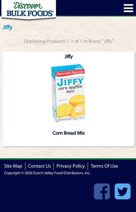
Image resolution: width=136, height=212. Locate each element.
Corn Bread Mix (68, 133)
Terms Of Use (104, 166)
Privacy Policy (71, 166)
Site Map (13, 166)
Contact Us (39, 166)
